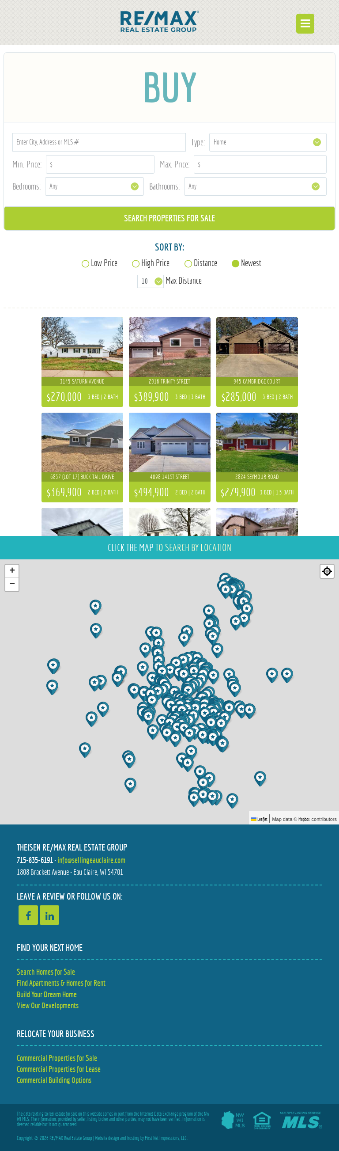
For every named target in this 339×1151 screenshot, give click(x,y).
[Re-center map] (327, 571)
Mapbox (304, 819)
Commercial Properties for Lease (59, 1069)
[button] (184, 661)
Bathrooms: (164, 186)
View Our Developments (48, 1005)
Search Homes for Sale (46, 971)
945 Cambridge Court (257, 381)
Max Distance (184, 281)
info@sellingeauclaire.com (91, 860)
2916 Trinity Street (169, 381)
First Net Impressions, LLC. (166, 1138)
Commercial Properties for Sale (57, 1058)
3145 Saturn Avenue (82, 381)
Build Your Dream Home (47, 994)
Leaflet (259, 819)
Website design (107, 1138)
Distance (205, 263)
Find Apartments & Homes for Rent (61, 983)
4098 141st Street (169, 476)
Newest (251, 263)
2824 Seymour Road (257, 476)
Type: (198, 142)
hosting (133, 1138)
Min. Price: (27, 164)
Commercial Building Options (54, 1080)
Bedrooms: (26, 186)
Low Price (104, 263)
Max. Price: (175, 164)
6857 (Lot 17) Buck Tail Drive (82, 476)
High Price (155, 263)
